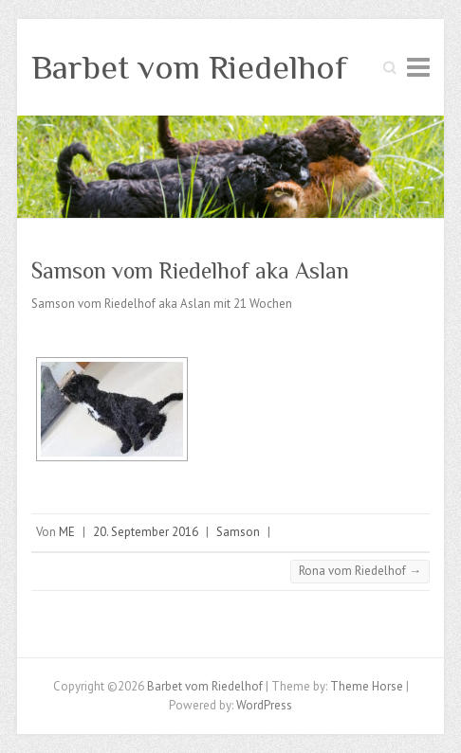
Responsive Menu (418, 67)
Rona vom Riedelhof (360, 571)
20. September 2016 (145, 532)
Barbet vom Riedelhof (189, 67)
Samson (238, 532)
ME (67, 532)
